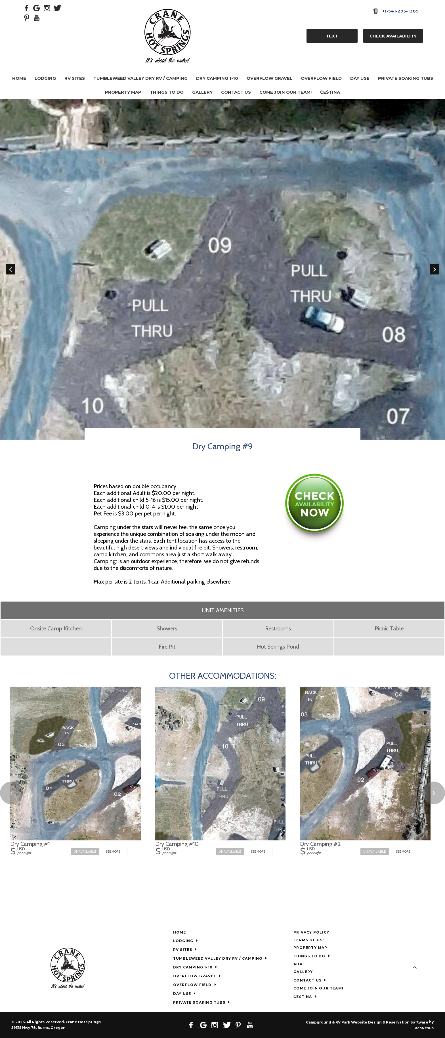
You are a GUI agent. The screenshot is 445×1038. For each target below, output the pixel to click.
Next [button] (434, 269)
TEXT (332, 36)
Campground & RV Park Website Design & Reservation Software (367, 1022)
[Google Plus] (36, 7)
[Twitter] (57, 7)
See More (113, 851)
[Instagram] (47, 7)
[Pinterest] (26, 17)
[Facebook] (26, 7)
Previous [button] (10, 269)
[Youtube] (36, 17)
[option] (222, 269)
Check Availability (393, 36)
